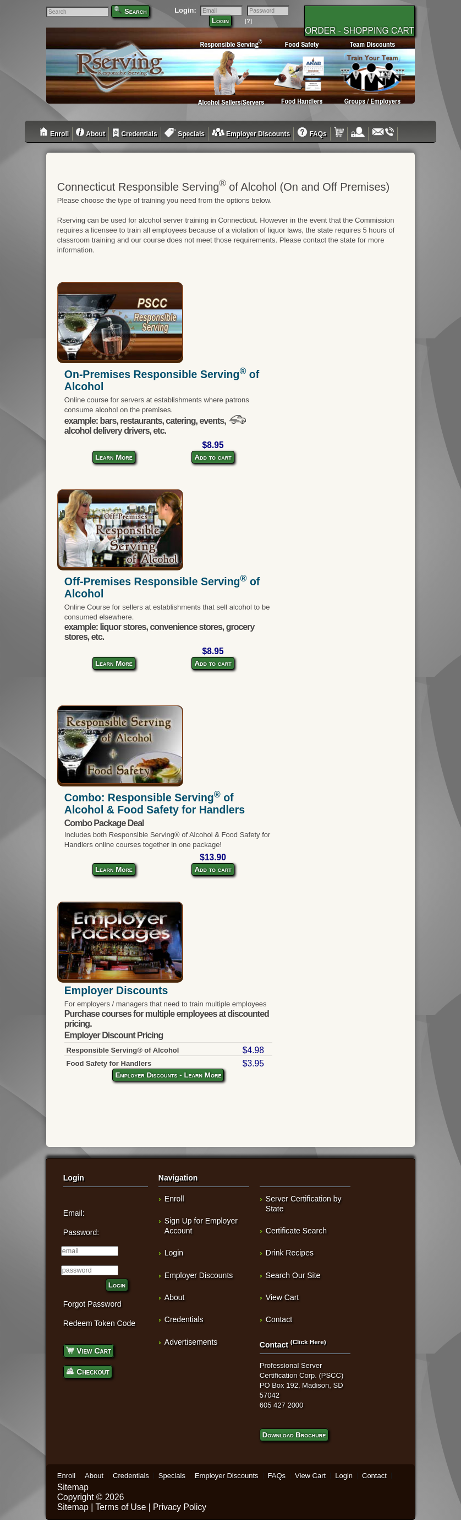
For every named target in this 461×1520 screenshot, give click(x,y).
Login (220, 21)
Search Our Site (293, 1275)
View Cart (88, 1350)
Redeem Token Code (99, 1323)
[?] (248, 21)
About (90, 134)
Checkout (87, 1371)
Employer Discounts (251, 134)
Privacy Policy (179, 1507)
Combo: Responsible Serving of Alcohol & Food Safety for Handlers (154, 803)
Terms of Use (120, 1507)
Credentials (134, 134)
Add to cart (212, 457)
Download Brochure (294, 1435)
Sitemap (73, 1487)
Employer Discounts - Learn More (168, 1075)
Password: (81, 1232)
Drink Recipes (290, 1252)
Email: (74, 1213)
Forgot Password (92, 1304)
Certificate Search (296, 1230)
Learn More (114, 457)
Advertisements (190, 1342)
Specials (184, 134)
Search (135, 11)
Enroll (54, 134)
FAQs (312, 134)
